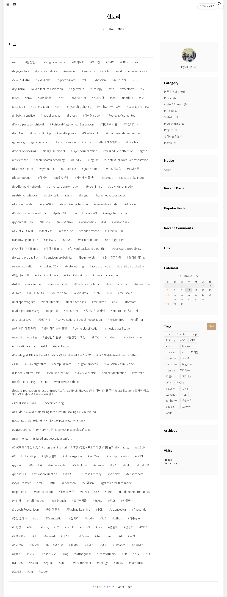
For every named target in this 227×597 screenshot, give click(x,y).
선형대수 (138, 545)
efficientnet (20, 159)
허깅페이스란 (109, 124)
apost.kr (110, 586)
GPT (192, 340)
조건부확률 (80, 500)
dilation (131, 204)
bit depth (112, 337)
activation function (45, 474)
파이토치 (187, 376)
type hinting (94, 186)
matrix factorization (25, 195)
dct (36, 536)
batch (70, 527)
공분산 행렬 (53, 509)
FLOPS (85, 527)
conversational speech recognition (79, 319)
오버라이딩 (188, 406)
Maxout (108, 177)
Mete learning (75, 266)
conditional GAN (86, 213)
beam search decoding (50, 159)
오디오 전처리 (103, 293)
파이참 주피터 (122, 222)
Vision (34, 562)
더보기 (212, 326)
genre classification (86, 328)
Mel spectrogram (24, 301)
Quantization (55, 518)
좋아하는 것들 (174, 136)
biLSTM (77, 159)
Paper (170, 98)
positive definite (172, 352)
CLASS (17, 571)
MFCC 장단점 (37, 293)
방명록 (121, 29)
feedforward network (27, 186)
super (44, 571)
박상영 (17, 500)
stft (45, 346)
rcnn (45, 381)
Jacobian (133, 142)
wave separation (23, 266)
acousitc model (101, 266)
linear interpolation (88, 284)
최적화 (75, 545)
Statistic (171, 117)
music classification (119, 328)
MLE (184, 394)
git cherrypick (41, 142)
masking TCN (50, 266)
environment (83, 562)
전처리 (75, 518)
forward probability (25, 257)
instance (120, 545)
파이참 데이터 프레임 (93, 222)
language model (189, 346)
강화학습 (89, 482)
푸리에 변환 (67, 491)
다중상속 (135, 518)
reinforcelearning (24, 381)
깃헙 (114, 465)
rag (66, 553)
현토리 (113, 16)
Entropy (170, 340)
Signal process (88, 364)
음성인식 (187, 400)
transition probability (59, 257)
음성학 (129, 527)
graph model (92, 168)
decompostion (22, 177)
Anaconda (140, 509)
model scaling (51, 115)
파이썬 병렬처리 (110, 142)
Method (128, 97)
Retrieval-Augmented (121, 115)
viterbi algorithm (76, 275)
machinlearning (54, 403)
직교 (112, 500)
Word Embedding (24, 456)
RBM (109, 491)
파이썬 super (93, 115)
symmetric (47, 168)
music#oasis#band (68, 381)
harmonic (137, 562)
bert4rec (18, 133)
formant (131, 301)
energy (103, 562)
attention (19, 106)
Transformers (107, 553)
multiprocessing (118, 456)
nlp (195, 334)
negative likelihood (132, 177)
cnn (58, 106)
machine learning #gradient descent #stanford (42, 438)
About (167, 169)
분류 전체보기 (174, 91)
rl (121, 536)
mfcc (169, 334)
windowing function (25, 239)
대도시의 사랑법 (86, 372)
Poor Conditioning (24, 151)
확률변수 (128, 500)
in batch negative (24, 115)
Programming (174, 123)
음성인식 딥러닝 (95, 310)
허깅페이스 (131, 124)
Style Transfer (22, 482)
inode (90, 518)
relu (41, 482)
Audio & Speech (176, 104)
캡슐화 (114, 527)
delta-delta (59, 293)
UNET (186, 388)
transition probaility (131, 266)
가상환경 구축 (115, 230)
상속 (63, 97)
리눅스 (17, 553)
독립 (132, 536)
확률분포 (70, 474)
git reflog (19, 142)
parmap (88, 142)
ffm (53, 482)
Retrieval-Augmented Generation (73, 124)
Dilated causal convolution (30, 213)
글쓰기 (131, 586)
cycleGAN (47, 204)
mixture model (89, 239)
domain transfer (23, 204)
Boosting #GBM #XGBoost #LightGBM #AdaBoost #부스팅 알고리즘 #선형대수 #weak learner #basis (76, 355)
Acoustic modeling (25, 337)
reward (50, 536)
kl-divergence (73, 456)
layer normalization (85, 151)
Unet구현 (46, 230)
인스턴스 (68, 536)
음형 (115, 301)
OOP (144, 527)
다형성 (17, 527)
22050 (68, 239)
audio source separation (172, 406)
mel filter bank (76, 301)
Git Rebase (69, 168)
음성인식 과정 (77, 337)
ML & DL (172, 111)
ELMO (98, 500)
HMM (185, 358)
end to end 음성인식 (125, 310)
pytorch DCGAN (23, 222)
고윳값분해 (62, 177)
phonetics (19, 474)
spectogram (62, 346)
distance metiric (23, 168)
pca (100, 527)
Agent (49, 562)
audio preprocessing (26, 310)
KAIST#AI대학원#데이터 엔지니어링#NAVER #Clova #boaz (49, 420)
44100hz (51, 239)
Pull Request (37, 500)
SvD (103, 518)
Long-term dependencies (124, 133)
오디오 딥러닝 (137, 257)
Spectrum (79, 97)
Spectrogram (183, 334)
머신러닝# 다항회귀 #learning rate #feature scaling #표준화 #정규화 (55, 411)
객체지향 (98, 97)
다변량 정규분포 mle (25, 248)
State (63, 562)
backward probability (127, 248)
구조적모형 (114, 168)
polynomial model (122, 186)
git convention (66, 142)
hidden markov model (27, 284)
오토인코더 (80, 465)
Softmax (114, 474)
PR (125, 553)
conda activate (89, 230)
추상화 (35, 545)
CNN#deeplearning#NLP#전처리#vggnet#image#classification (52, 429)
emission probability (172, 346)
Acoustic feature (58, 372)
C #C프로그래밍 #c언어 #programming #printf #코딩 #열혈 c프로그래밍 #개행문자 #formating (71, 447)
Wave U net (143, 284)
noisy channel (134, 337)
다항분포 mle (54, 248)
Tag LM (93, 159)
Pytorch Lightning (80, 106)
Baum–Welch (88, 257)
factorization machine (59, 195)
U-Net (17, 293)
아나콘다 (18, 545)
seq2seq (95, 456)
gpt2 (144, 151)
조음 (15, 364)
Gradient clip (92, 133)
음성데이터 (19, 536)
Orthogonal (83, 553)
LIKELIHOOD (90, 491)
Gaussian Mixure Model (120, 364)
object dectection (114, 372)
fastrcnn (139, 372)
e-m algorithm (115, 239)
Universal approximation (63, 186)
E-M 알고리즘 (113, 257)
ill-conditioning (41, 133)
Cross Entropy (92, 474)
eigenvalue (172, 388)
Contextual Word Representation (127, 159)
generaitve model (107, 204)
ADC (183, 340)
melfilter (137, 319)
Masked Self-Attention (119, 151)
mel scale (126, 293)
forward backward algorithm (88, 248)
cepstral (52, 310)
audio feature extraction (172, 364)
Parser (85, 536)
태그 (111, 29)
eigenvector (118, 509)
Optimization (40, 106)
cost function (44, 491)
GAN (168, 382)
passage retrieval (139, 106)
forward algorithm (106, 275)
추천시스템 (172, 376)
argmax (99, 465)
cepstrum (71, 310)
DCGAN (45, 222)
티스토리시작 (55, 545)
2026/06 (189, 276)
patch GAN (62, 213)
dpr (37, 518)
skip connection (118, 284)
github (118, 518)
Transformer (104, 536)
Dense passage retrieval (28, 124)
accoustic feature (24, 346)
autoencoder (58, 465)
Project (170, 130)
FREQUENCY (50, 527)
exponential (20, 491)
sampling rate (62, 364)
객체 (104, 545)
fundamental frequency (135, 491)
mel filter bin (51, 301)
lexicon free (116, 319)
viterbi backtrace (47, 275)
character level (22, 319)
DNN (140, 456)
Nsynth (84, 195)
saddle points (67, 133)
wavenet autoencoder (111, 195)
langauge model (54, 151)
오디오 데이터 (172, 400)
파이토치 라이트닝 (110, 106)
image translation (116, 213)
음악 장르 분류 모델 (55, 328)
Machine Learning (79, 509)
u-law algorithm (36, 364)
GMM (169, 412)
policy (119, 562)
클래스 (90, 545)
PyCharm (181, 382)
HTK (96, 337)
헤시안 (44, 177)
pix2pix (140, 447)
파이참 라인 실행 (23, 230)
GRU (32, 527)
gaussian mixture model (117, 482)
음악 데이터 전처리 (24, 328)
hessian (170, 370)
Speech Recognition (26, 509)
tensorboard (135, 474)
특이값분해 (50, 456)
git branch (59, 500)
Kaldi (128, 465)
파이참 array (65, 222)
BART (32, 553)
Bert (143, 97)
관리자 (121, 586)
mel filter (100, 301)
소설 (137, 553)
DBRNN (45, 319)
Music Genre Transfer (74, 204)
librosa (72, 115)
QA (113, 97)
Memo (170, 142)
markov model (58, 284)
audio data (81, 293)
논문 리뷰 (36, 465)
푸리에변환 (186, 370)
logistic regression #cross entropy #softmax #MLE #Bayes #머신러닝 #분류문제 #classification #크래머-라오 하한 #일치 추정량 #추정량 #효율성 (80, 392)
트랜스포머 (50, 553)
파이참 (194, 352)
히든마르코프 (21, 275)
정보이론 (134, 168)
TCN (100, 509)
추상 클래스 (20, 518)
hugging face (189, 364)
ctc (184, 352)
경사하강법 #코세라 (25, 403)
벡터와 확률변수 (86, 177)
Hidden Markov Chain (26, 372)
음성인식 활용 (53, 337)
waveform (172, 358)
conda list (66, 230)
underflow (69, 482)
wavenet (171, 394)
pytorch (18, 465)
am (31, 571)
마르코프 (144, 465)
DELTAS (18, 562)
